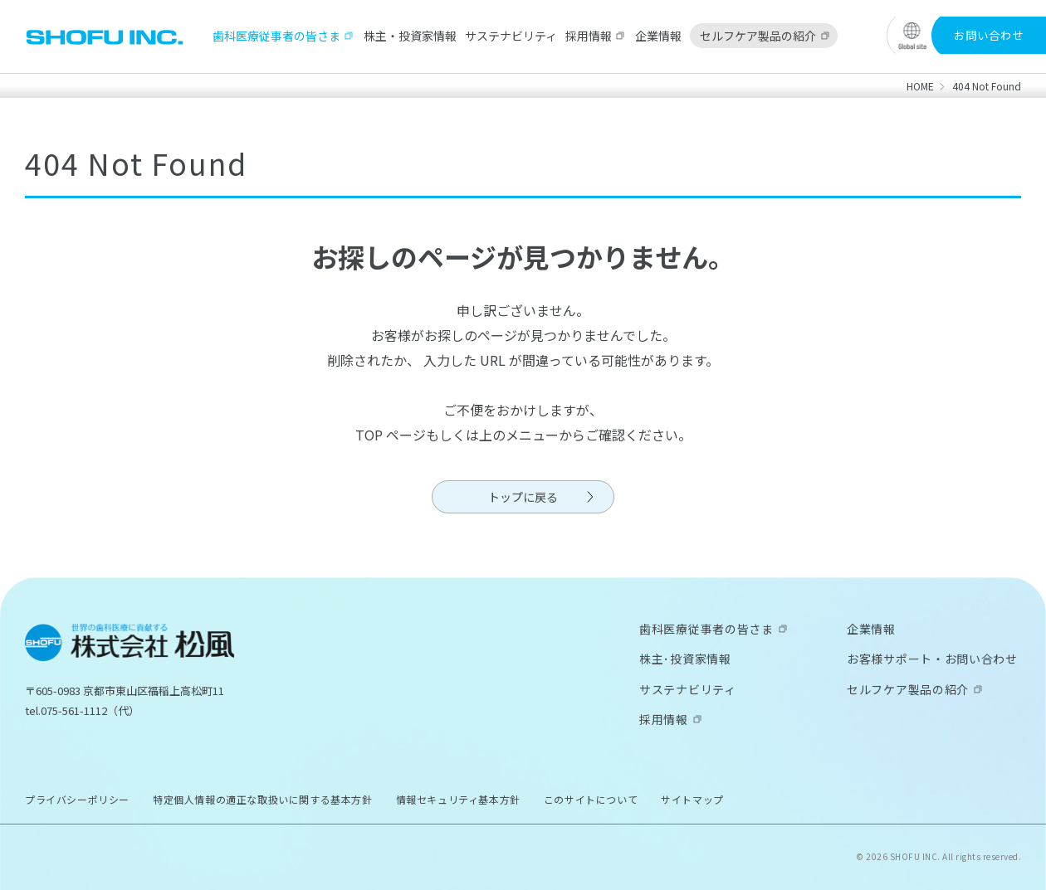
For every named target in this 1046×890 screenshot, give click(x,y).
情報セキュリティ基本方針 (458, 799)
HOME (920, 86)
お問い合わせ (989, 35)
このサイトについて (591, 799)
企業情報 (658, 35)
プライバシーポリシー (77, 799)
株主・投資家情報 (410, 35)
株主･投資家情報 (685, 658)
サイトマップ (692, 799)
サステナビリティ (511, 35)
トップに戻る (523, 497)
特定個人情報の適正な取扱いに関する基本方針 (263, 799)
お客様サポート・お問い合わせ (932, 658)
